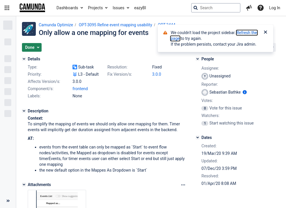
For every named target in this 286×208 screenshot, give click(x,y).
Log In (274, 7)
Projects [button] (95, 7)
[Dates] (198, 137)
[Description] (24, 111)
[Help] (260, 7)
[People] (198, 59)
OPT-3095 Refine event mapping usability (115, 25)
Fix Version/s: (119, 74)
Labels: (34, 96)
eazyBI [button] (140, 7)
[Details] (24, 59)
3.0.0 (156, 74)
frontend (80, 88)
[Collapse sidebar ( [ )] (8, 200)
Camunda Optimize (56, 25)
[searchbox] (215, 7)
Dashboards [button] (67, 7)
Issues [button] (119, 7)
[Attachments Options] (183, 184)
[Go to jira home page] (32, 8)
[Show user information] (244, 92)
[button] (7, 8)
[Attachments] (24, 185)
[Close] (265, 33)
